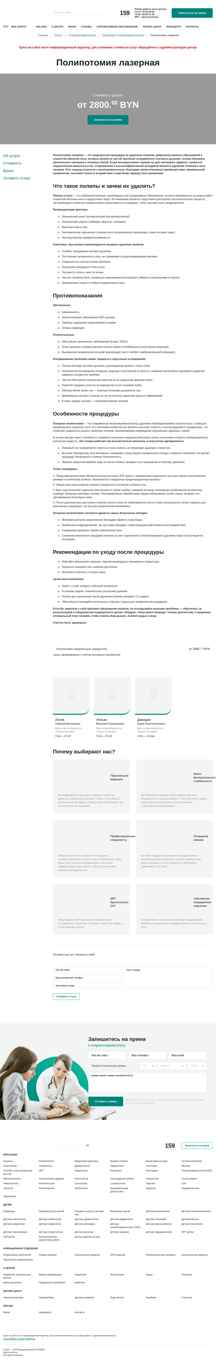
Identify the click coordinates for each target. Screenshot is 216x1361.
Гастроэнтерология (192, 1161)
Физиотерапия (46, 1188)
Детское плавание (84, 1297)
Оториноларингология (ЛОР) (197, 1170)
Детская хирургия (119, 1232)
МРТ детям (187, 1232)
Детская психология (192, 1224)
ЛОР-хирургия (117, 1255)
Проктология (81, 1178)
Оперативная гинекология (17, 1255)
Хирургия (151, 1188)
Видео (149, 1274)
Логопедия (151, 1166)
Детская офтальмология (159, 1224)
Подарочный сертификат (52, 1282)
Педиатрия (9, 1211)
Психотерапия (189, 1178)
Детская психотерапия (15, 1232)
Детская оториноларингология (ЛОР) (125, 1225)
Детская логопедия (156, 1219)
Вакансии (80, 1282)
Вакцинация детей (120, 1211)
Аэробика (151, 1297)
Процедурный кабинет (122, 1178)
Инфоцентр (173, 26)
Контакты (192, 26)
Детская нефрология (50, 1224)
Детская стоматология (51, 1232)
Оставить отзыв (16, 178)
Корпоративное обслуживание (117, 26)
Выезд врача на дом (157, 1161)
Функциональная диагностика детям (49, 1238)
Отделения (80, 1274)
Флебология (81, 1188)
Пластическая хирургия (51, 1178)
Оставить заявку (106, 1101)
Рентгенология (47, 1183)
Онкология (116, 1170)
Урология (8, 1188)
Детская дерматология (87, 1219)
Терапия (150, 1183)
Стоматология (117, 1183)
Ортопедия (152, 1170)
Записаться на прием (192, 13)
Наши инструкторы (13, 1297)
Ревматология (10, 1183)
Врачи (72, 26)
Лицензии (187, 1274)
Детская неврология (14, 1224)
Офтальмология (12, 1178)
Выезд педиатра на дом (87, 1236)
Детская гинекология (50, 1219)
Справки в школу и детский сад (89, 1213)
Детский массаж (190, 1219)
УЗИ (184, 1183)
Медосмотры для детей (51, 1211)
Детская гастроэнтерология (196, 1211)
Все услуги (18, 26)
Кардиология (117, 1166)
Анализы (8, 1161)
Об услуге (11, 156)
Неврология (81, 1170)
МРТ (41, 1170)
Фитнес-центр (152, 26)
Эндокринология (190, 1188)
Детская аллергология (158, 1211)
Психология (152, 1178)
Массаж (186, 1166)
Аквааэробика (46, 1297)
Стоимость (12, 163)
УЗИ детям (9, 1236)
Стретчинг (187, 1297)
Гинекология (45, 1166)
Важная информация (50, 1274)
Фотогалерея (117, 1274)
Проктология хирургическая (18, 1259)
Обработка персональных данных (17, 1276)
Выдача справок (118, 1161)
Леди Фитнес (117, 1297)
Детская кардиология (121, 1219)
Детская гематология (14, 1219)
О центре (57, 26)
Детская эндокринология (159, 1232)
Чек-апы (41, 26)
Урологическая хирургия (194, 1255)
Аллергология (46, 1161)
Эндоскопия (9, 1196)
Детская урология (84, 1232)
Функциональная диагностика (119, 1190)
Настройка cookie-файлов (19, 1338)
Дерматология (82, 1166)
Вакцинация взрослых (86, 1161)
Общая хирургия (48, 1255)
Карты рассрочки (12, 1282)
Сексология (81, 1183)
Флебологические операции (161, 1255)
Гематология (10, 1166)
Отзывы (86, 26)
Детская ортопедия (85, 1224)
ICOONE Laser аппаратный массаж (17, 1172)
